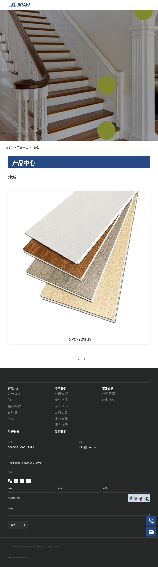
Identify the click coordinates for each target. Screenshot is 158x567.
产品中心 (22, 147)
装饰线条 (14, 394)
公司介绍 (61, 394)
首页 (9, 147)
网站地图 (58, 546)
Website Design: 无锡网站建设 (19, 557)
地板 (36, 147)
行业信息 (108, 400)
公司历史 (61, 412)
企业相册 (61, 400)
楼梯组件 (14, 406)
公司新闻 (108, 394)
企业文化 (61, 418)
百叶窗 (13, 412)
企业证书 (61, 406)
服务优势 (61, 424)
